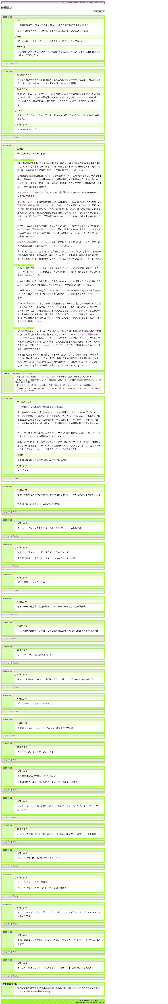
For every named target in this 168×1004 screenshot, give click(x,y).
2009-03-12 (7, 520)
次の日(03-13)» (92, 3)
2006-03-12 (7, 145)
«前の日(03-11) (75, 3)
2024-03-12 (7, 904)
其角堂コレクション (88, 229)
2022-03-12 (7, 850)
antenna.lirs (51, 988)
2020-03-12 (7, 798)
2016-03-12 (7, 695)
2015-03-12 (7, 671)
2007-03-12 (7, 399)
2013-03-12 (7, 623)
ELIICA (72, 294)
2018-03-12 (7, 744)
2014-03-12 (7, 647)
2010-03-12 (7, 544)
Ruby (88, 1002)
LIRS (29, 991)
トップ (65, 3)
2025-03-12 (7, 932)
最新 (84, 3)
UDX (39, 290)
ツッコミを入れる (11, 63)
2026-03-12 (7, 960)
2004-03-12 (7, 17)
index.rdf (71, 988)
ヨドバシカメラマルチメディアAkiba (35, 192)
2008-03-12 (7, 486)
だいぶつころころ (69, 251)
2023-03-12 (7, 874)
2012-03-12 (7, 598)
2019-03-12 (7, 768)
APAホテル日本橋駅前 (28, 242)
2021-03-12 (7, 826)
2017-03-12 (7, 720)
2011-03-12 (7, 574)
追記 (101, 3)
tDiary (92, 1000)
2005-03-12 (7, 72)
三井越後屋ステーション (44, 229)
